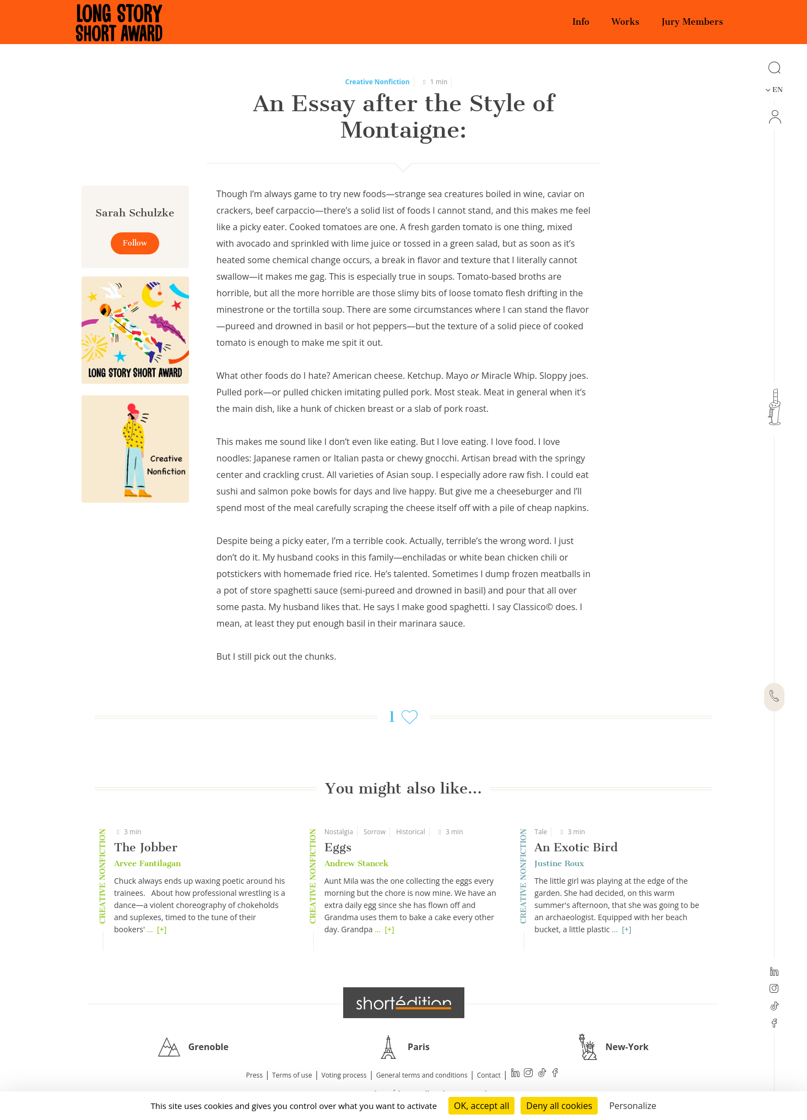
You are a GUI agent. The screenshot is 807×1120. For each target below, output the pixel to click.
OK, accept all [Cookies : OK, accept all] (481, 1106)
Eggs (337, 847)
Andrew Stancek (356, 863)
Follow (135, 243)
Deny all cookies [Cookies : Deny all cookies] (559, 1106)
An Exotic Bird (576, 847)
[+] (161, 929)
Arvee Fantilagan (147, 863)
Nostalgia (338, 831)
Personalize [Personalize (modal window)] (633, 1106)
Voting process (344, 1075)
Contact (489, 1075)
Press (254, 1075)
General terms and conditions (422, 1075)
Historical (410, 831)
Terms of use (292, 1075)
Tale (540, 831)
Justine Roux (559, 863)
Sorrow (375, 831)
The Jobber (145, 847)
